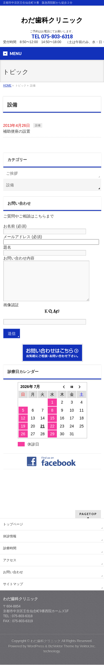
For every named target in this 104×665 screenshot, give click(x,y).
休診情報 (9, 536)
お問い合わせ (13, 572)
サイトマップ (13, 584)
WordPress (35, 646)
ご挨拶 (12, 173)
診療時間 (9, 548)
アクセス (9, 560)
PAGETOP (88, 514)
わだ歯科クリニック (52, 20)
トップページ (13, 524)
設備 (37, 125)
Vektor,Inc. (88, 646)
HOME (7, 85)
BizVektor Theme (61, 646)
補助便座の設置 (16, 131)
